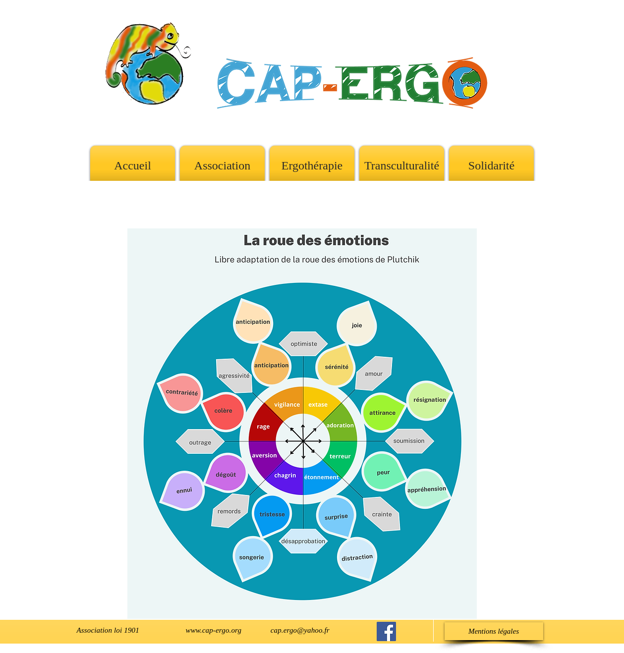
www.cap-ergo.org (214, 630)
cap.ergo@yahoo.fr (300, 630)
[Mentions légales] (494, 631)
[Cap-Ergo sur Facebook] (386, 631)
